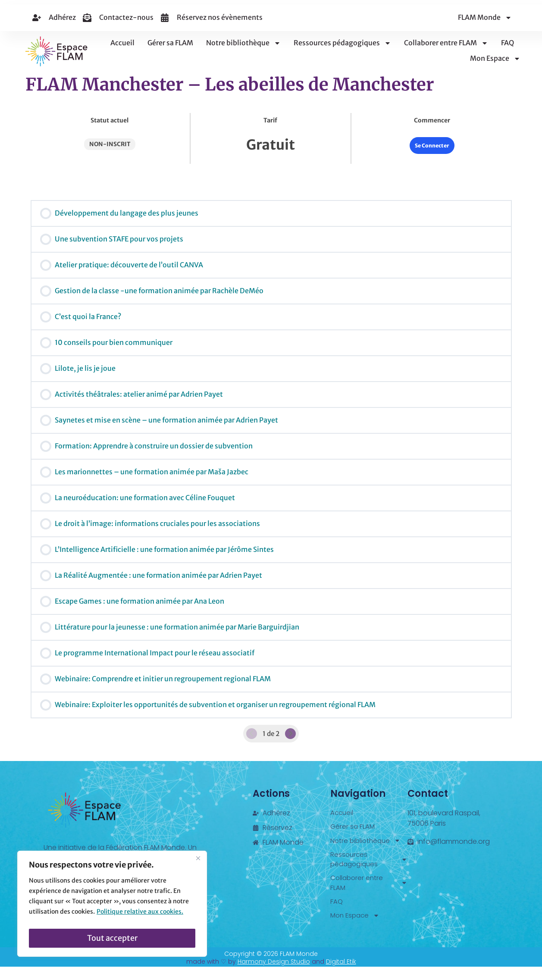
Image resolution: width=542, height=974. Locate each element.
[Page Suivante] (290, 733)
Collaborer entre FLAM (446, 43)
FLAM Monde (485, 17)
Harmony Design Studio (274, 969)
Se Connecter (432, 145)
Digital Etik (341, 969)
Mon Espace (495, 58)
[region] (112, 906)
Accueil (122, 42)
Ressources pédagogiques (342, 43)
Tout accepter (112, 938)
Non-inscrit (109, 144)
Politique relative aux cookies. (140, 917)
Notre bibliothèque (243, 43)
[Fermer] (198, 863)
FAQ (507, 42)
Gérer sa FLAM (170, 42)
